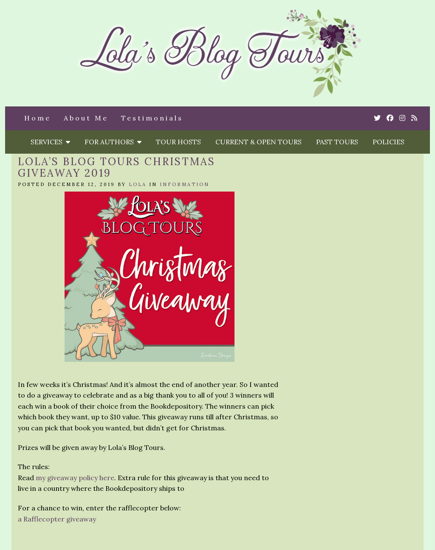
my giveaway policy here (75, 477)
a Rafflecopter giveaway (57, 519)
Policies (388, 142)
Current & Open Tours (258, 142)
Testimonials (152, 118)
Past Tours (337, 142)
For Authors (113, 142)
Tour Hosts (178, 142)
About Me (86, 118)
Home (37, 118)
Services (50, 142)
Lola (138, 184)
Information (184, 184)
